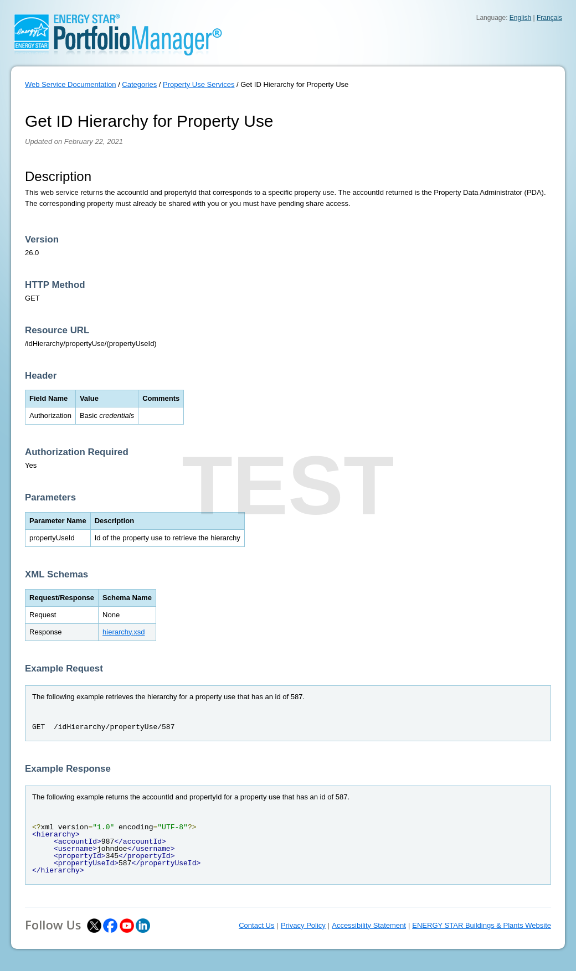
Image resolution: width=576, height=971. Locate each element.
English (520, 18)
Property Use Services (198, 84)
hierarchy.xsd (123, 632)
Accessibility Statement (369, 925)
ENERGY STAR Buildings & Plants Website (481, 925)
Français (549, 18)
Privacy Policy (303, 925)
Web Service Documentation (70, 84)
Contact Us (256, 925)
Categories (139, 84)
